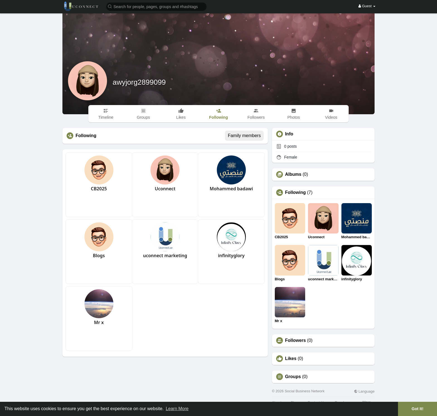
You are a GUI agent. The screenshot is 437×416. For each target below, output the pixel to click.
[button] (156, 6)
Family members (244, 135)
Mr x (99, 322)
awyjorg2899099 (139, 82)
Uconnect (165, 189)
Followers (295, 340)
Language (364, 391)
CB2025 (99, 189)
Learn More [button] (177, 408)
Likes (291, 358)
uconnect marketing (165, 255)
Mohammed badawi (231, 189)
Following (295, 192)
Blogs (99, 255)
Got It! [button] (417, 409)
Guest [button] (366, 6)
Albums (293, 174)
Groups (293, 376)
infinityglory (231, 255)
